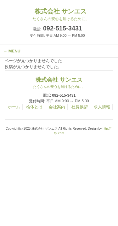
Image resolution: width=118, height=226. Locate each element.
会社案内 (57, 107)
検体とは (34, 107)
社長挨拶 (79, 107)
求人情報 (102, 107)
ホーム (14, 107)
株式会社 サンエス (59, 83)
